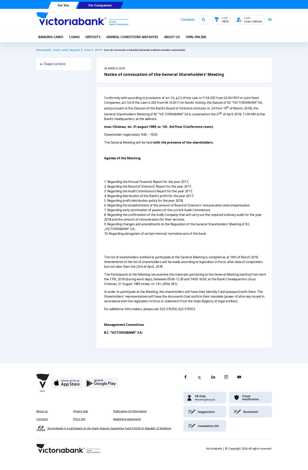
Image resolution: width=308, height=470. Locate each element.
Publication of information (130, 411)
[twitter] (199, 377)
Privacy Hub (80, 411)
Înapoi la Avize (54, 64)
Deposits (92, 37)
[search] (203, 19)
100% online (195, 37)
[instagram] (226, 377)
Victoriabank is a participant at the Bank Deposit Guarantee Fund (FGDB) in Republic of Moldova (109, 428)
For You (63, 5)
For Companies (100, 5)
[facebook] (185, 377)
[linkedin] (213, 377)
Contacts (188, 19)
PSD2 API (79, 419)
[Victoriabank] (82, 19)
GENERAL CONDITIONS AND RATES (132, 37)
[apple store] (66, 384)
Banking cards (50, 37)
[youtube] (239, 377)
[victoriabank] (204, 397)
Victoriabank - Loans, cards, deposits (58, 50)
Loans (74, 37)
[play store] (101, 384)
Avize (87, 50)
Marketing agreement (127, 419)
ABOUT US (172, 37)
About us (42, 411)
